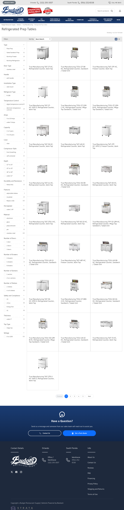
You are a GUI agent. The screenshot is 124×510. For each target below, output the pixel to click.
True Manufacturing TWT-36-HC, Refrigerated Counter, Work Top (41, 145)
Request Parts (9, 2)
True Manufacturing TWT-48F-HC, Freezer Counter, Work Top (73, 261)
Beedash (60, 503)
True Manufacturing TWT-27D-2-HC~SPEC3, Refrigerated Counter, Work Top (41, 378)
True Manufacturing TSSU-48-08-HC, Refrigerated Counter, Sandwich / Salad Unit (106, 262)
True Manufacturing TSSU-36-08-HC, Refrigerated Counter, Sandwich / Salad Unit (74, 185)
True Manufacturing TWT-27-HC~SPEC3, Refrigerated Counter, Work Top (41, 107)
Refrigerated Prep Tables (40, 24)
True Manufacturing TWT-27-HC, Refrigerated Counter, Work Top (41, 68)
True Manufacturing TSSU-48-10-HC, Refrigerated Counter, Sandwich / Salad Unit (74, 340)
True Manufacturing (28, 24)
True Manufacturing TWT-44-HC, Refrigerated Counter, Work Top (41, 184)
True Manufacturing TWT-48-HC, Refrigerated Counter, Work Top (73, 145)
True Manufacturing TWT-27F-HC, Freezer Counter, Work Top (105, 68)
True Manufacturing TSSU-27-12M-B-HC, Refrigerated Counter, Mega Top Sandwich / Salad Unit (106, 107)
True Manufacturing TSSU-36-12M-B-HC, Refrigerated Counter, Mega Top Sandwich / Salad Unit (42, 340)
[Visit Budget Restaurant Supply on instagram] (21, 472)
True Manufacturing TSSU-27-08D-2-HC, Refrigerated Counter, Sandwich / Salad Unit (74, 301)
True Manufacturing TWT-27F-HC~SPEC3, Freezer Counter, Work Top (105, 146)
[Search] (105, 10)
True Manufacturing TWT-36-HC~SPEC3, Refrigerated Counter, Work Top (41, 301)
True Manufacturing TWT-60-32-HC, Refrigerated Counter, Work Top (74, 223)
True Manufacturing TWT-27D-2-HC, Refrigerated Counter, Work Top (42, 223)
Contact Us (44, 433)
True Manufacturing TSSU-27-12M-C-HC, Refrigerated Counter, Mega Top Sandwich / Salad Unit (74, 107)
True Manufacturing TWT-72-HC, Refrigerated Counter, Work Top (105, 339)
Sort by (31, 39)
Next (89, 396)
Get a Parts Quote (79, 433)
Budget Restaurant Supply (8, 24)
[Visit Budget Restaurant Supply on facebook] (16, 472)
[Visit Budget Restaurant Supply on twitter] (12, 472)
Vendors (19, 24)
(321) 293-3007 (41, 2)
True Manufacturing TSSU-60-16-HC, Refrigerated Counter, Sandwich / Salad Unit (106, 301)
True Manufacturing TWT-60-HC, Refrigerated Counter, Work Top (105, 184)
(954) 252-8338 (80, 2)
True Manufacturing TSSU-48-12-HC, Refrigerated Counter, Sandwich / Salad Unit (42, 262)
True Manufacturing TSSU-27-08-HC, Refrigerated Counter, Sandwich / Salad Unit (74, 69)
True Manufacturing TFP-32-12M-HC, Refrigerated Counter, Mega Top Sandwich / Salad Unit (106, 224)
